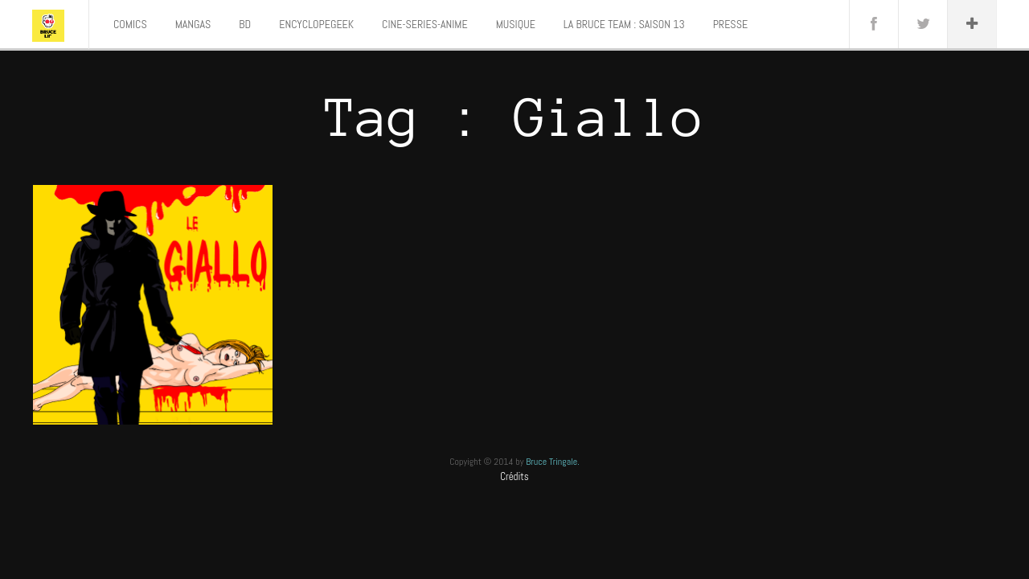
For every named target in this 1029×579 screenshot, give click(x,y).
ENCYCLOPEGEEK (316, 24)
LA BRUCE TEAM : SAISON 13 (624, 24)
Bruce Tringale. (553, 461)
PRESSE (730, 24)
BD (245, 24)
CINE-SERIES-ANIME (425, 24)
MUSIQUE (515, 24)
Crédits (514, 476)
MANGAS (193, 24)
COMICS (130, 24)
